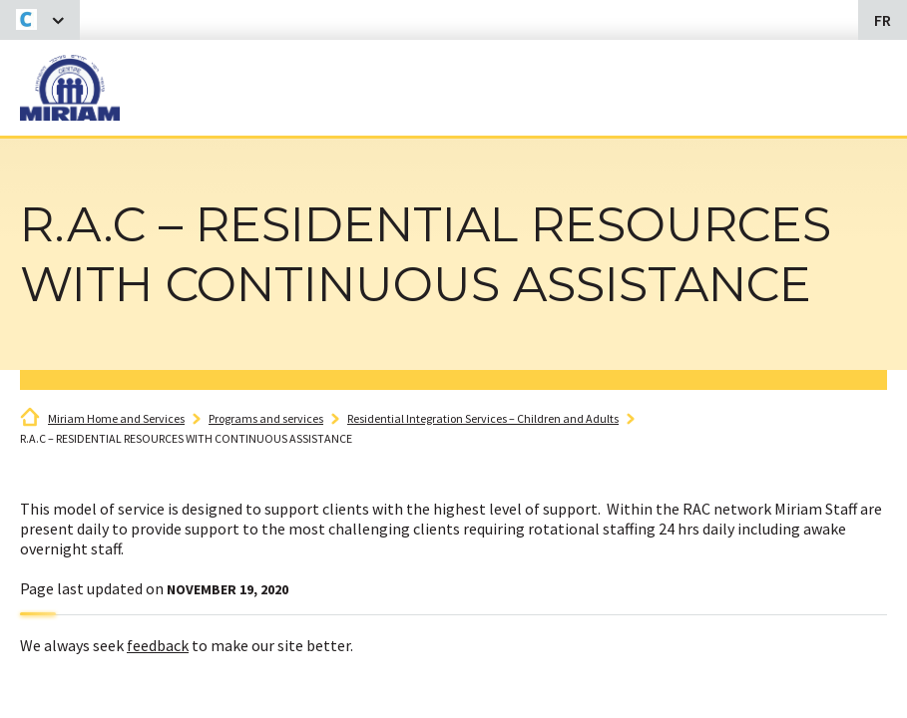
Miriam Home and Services (116, 418)
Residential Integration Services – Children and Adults (483, 418)
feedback (158, 645)
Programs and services (266, 418)
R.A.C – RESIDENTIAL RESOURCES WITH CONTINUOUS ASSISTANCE (186, 438)
